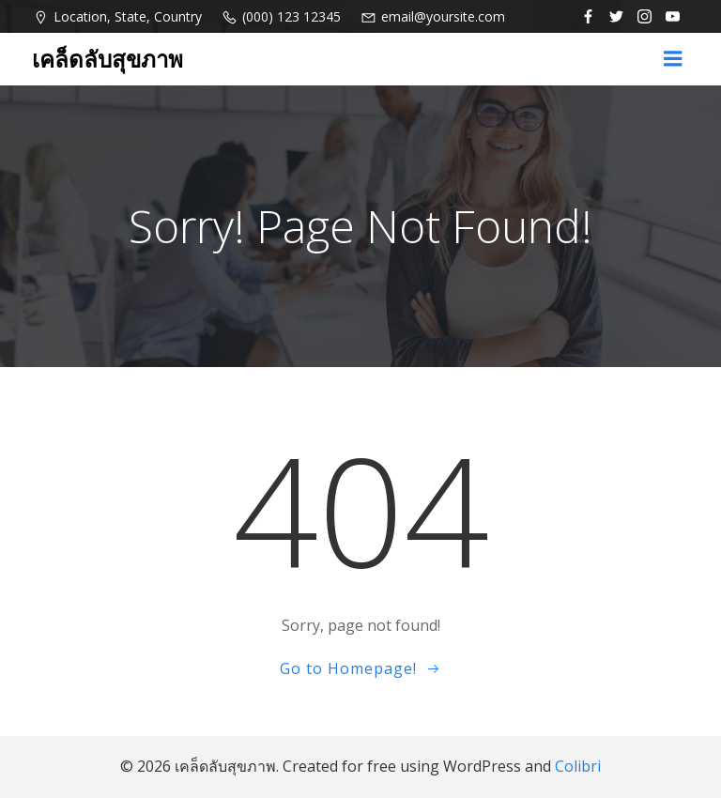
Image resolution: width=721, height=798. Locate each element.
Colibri (578, 766)
